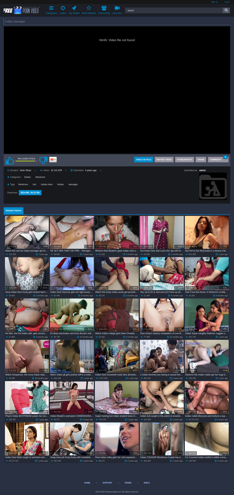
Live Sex (117, 9)
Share (201, 159)
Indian (27, 177)
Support (107, 483)
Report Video (164, 159)
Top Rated (74, 9)
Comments (219, 159)
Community (104, 9)
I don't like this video (43, 161)
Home (87, 483)
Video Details (143, 159)
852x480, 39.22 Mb (30, 192)
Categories (51, 9)
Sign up (214, 2)
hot (34, 184)
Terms (128, 483)
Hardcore (40, 177)
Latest (63, 9)
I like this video (9, 161)
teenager (73, 184)
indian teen (46, 184)
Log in (227, 2)
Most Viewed (88, 9)
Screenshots (184, 159)
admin (202, 170)
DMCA (147, 483)
